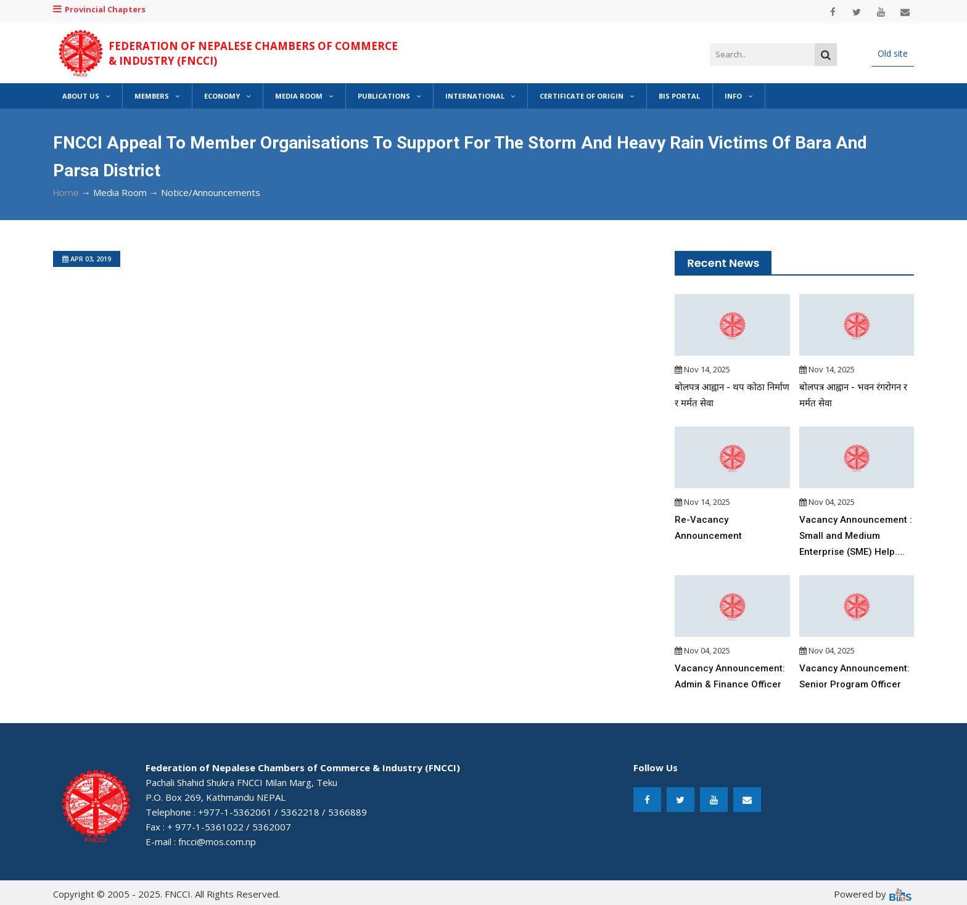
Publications (389, 95)
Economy (227, 95)
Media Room (304, 95)
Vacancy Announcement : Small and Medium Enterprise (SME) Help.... (855, 535)
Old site (893, 53)
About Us (86, 95)
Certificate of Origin (587, 95)
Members (156, 95)
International (480, 95)
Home (66, 193)
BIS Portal (679, 95)
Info (738, 95)
